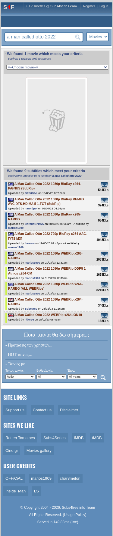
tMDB (97, 438)
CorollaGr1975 (34, 223)
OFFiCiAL (31, 193)
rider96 (29, 319)
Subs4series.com (63, 6)
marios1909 (16, 227)
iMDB (79, 438)
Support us (14, 410)
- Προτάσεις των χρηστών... (28, 345)
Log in (103, 6)
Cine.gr (11, 450)
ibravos (30, 243)
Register (89, 6)
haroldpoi (31, 208)
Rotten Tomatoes (20, 438)
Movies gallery (39, 450)
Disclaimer (69, 410)
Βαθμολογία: (44, 370)
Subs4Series (54, 438)
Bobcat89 (31, 308)
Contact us (42, 410)
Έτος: (71, 370)
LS (36, 491)
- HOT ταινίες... (18, 354)
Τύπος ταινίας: (14, 370)
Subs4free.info (73, 507)
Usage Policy (74, 515)
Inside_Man (15, 491)
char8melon (70, 478)
